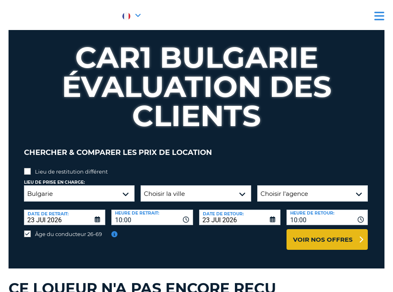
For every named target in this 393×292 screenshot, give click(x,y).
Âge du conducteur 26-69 (68, 228)
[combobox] (152, 211)
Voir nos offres (323, 233)
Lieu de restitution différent (71, 165)
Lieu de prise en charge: (54, 176)
